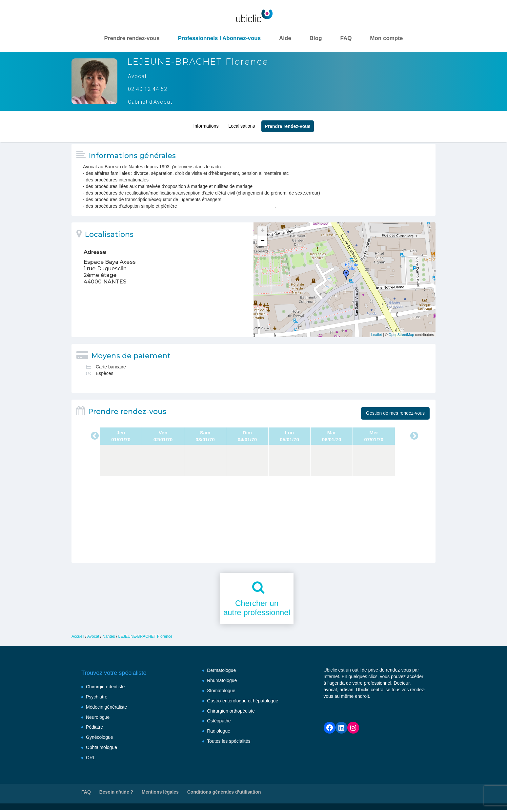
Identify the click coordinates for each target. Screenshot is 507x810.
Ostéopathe (219, 720)
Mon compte (386, 38)
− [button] (262, 241)
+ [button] (262, 231)
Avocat (93, 636)
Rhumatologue (222, 680)
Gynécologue (99, 737)
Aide (285, 38)
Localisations (241, 124)
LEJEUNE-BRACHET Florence (145, 636)
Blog (316, 38)
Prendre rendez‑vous (287, 124)
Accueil (77, 636)
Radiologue (218, 731)
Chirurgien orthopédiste (231, 711)
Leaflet (376, 335)
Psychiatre (96, 696)
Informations (205, 124)
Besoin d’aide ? (116, 792)
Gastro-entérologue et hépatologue (242, 700)
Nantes (109, 636)
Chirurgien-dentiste (105, 686)
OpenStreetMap (401, 335)
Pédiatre (94, 727)
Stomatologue (221, 690)
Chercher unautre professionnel (256, 608)
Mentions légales (160, 792)
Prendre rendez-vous (132, 38)
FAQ (346, 38)
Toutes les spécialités (228, 741)
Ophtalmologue (101, 747)
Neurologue (98, 717)
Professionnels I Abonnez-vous (219, 38)
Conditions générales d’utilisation (224, 792)
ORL (90, 757)
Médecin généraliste (106, 707)
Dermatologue (221, 670)
